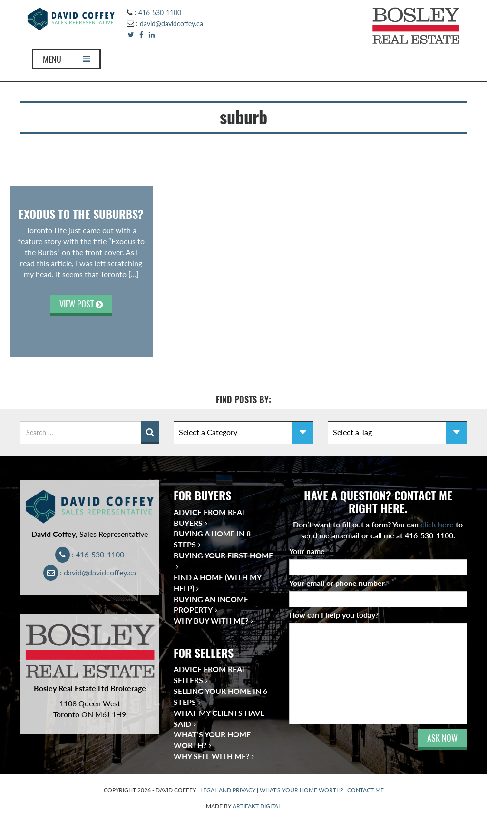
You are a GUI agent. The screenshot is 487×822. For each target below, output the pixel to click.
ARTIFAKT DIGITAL (257, 806)
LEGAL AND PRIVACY (227, 789)
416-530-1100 (159, 13)
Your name (309, 550)
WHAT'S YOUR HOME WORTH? (301, 789)
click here (437, 524)
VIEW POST (81, 304)
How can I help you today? (334, 614)
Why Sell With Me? (211, 756)
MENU (66, 59)
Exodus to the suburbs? (81, 214)
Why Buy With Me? (211, 620)
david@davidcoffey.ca (171, 24)
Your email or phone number (339, 582)
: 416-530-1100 (89, 554)
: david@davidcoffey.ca (89, 572)
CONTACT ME (365, 789)
